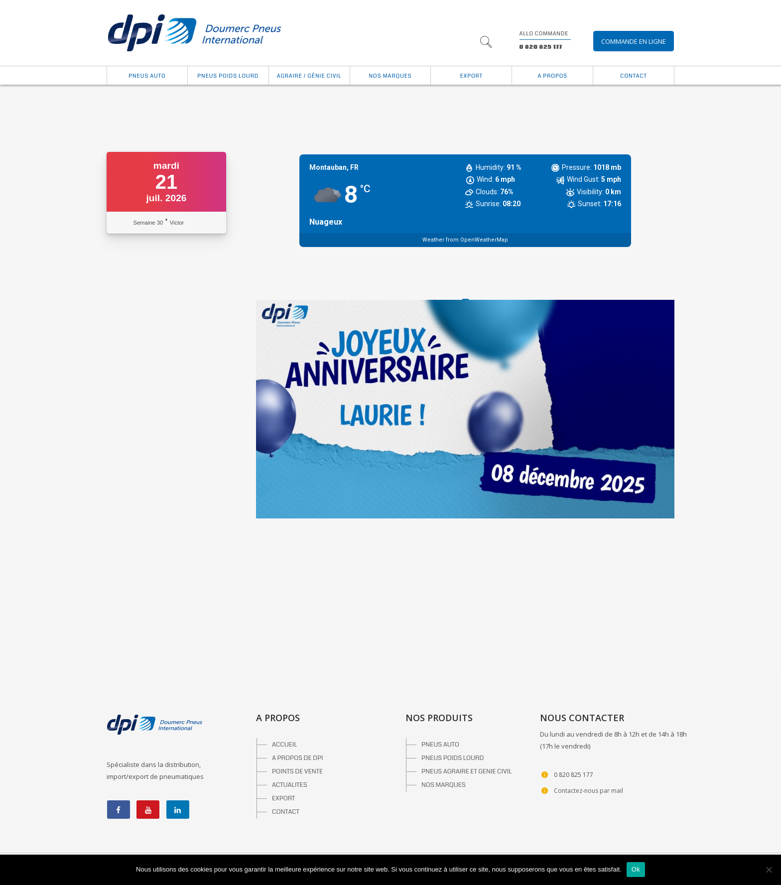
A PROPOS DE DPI (297, 758)
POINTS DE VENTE (297, 771)
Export (471, 76)
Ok (636, 869)
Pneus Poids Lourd (228, 76)
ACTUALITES (289, 784)
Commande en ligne (633, 41)
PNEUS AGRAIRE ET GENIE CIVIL (466, 771)
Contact (633, 76)
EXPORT (283, 798)
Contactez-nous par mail (588, 790)
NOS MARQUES (443, 784)
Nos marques (390, 76)
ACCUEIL (284, 744)
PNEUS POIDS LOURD (452, 758)
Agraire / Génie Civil (309, 76)
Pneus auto (147, 76)
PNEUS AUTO (440, 744)
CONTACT (285, 811)
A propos (552, 76)
